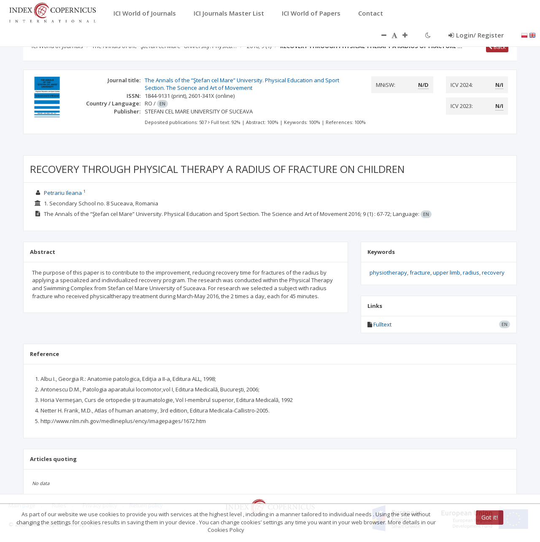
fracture (420, 272)
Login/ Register (476, 35)
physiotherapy (388, 272)
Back (497, 47)
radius (471, 272)
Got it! (489, 517)
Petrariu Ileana (63, 193)
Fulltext (382, 324)
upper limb (446, 272)
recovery (493, 272)
